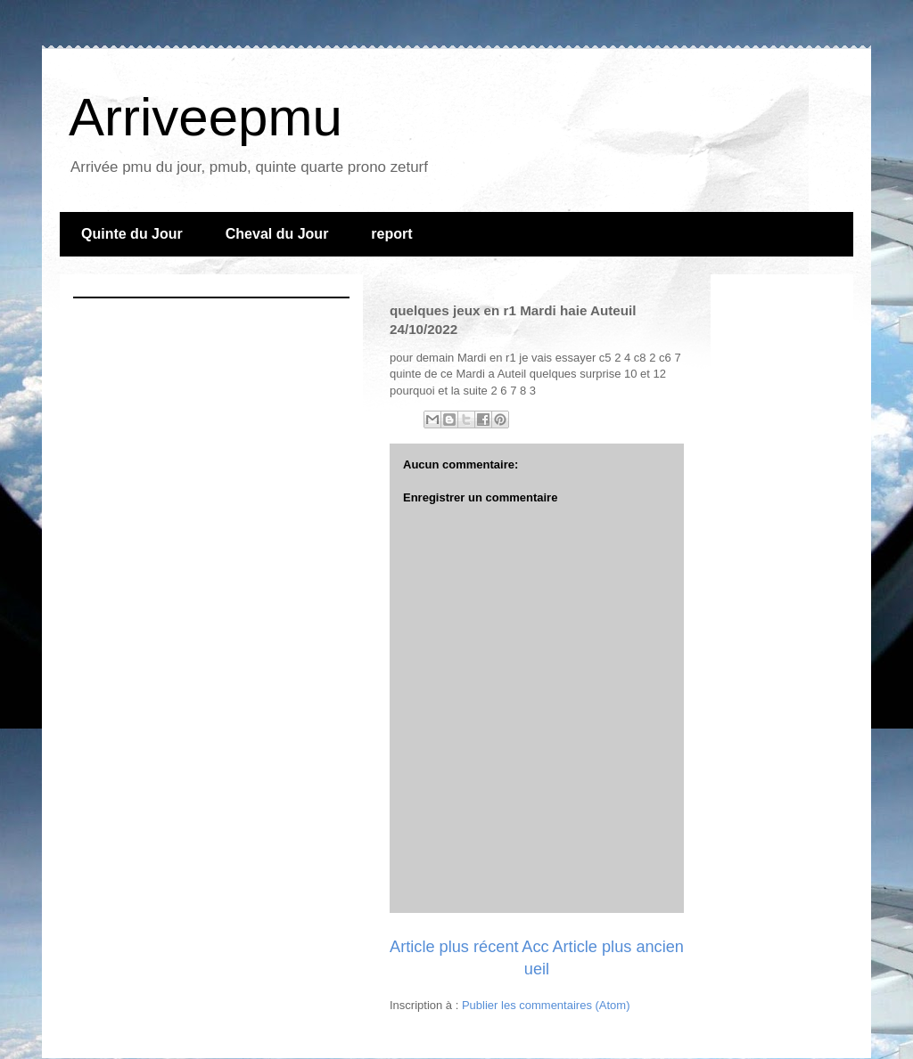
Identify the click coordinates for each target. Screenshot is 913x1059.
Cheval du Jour (277, 233)
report (391, 233)
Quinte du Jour (132, 233)
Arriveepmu (205, 117)
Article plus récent (454, 947)
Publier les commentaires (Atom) (546, 1005)
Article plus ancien (618, 947)
